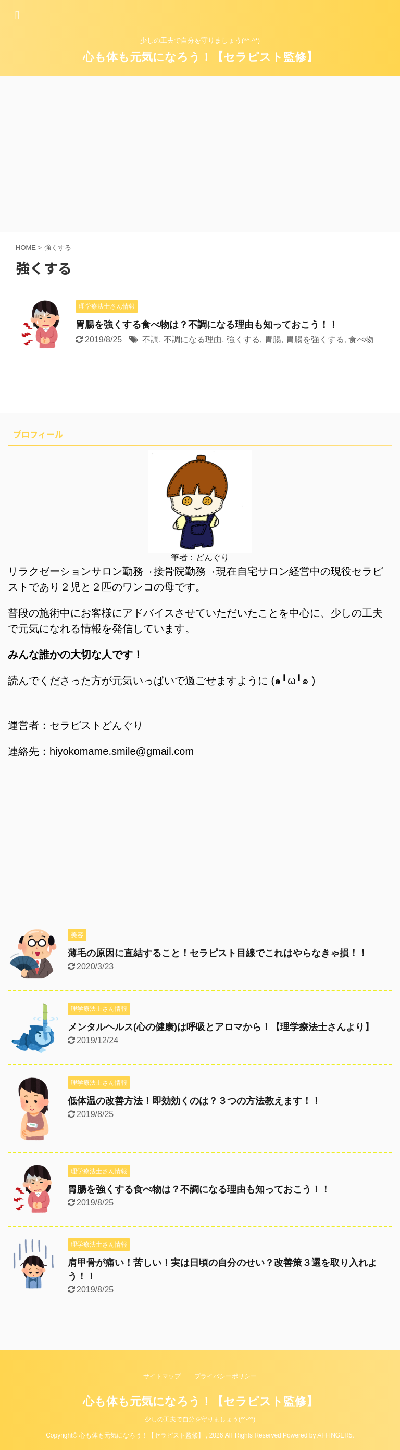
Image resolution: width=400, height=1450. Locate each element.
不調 (150, 339)
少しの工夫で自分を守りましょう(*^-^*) (200, 1419)
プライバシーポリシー (225, 1376)
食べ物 (360, 339)
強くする (243, 339)
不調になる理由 (193, 339)
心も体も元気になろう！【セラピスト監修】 (200, 56)
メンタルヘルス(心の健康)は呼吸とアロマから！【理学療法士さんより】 (221, 1027)
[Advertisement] (200, 154)
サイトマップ (162, 1376)
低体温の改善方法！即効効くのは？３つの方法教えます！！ (194, 1101)
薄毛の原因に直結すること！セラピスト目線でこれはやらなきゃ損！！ (218, 953)
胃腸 (273, 339)
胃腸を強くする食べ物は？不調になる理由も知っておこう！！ (207, 324)
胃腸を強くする (315, 339)
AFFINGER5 (334, 1435)
